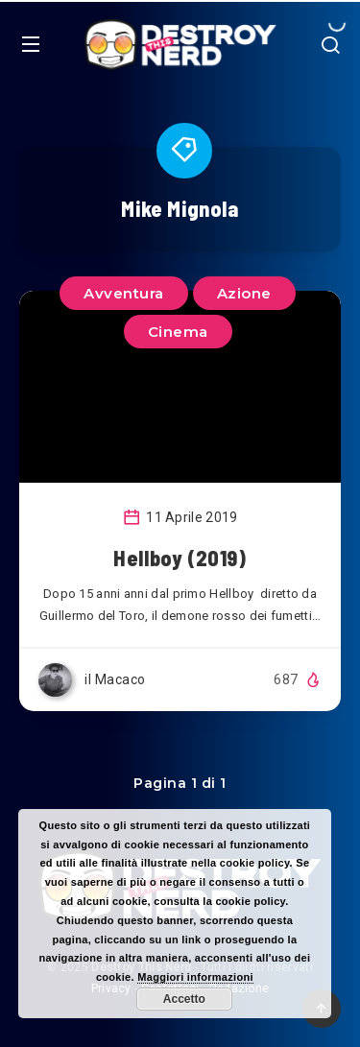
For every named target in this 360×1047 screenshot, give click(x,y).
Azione (244, 293)
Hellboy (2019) (179, 557)
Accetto (184, 999)
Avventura (124, 293)
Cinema (178, 331)
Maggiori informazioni (195, 977)
